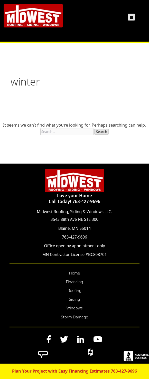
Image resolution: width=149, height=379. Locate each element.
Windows (74, 308)
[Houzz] (90, 352)
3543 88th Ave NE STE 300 (74, 219)
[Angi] (43, 352)
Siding (74, 299)
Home (74, 273)
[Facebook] (48, 339)
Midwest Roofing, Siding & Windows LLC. (74, 211)
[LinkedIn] (81, 339)
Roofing (74, 290)
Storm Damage (74, 317)
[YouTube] (98, 339)
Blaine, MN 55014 (74, 228)
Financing (74, 282)
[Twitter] (64, 339)
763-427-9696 (74, 237)
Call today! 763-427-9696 (74, 201)
